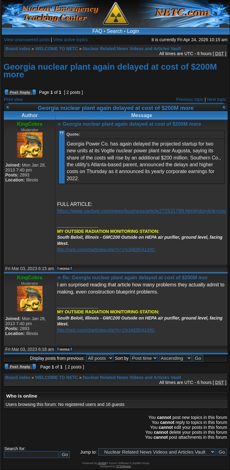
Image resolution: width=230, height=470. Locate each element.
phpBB (102, 463)
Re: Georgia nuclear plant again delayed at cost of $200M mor (135, 277)
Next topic (216, 99)
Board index (17, 48)
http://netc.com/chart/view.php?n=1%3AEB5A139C (106, 249)
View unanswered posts (27, 39)
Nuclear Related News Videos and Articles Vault (132, 48)
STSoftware (123, 466)
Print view (13, 99)
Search (114, 31)
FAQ (97, 31)
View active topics (70, 39)
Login (133, 31)
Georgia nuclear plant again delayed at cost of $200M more (110, 70)
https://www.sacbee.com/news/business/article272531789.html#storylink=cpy (141, 211)
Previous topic (189, 99)
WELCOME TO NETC (56, 48)
